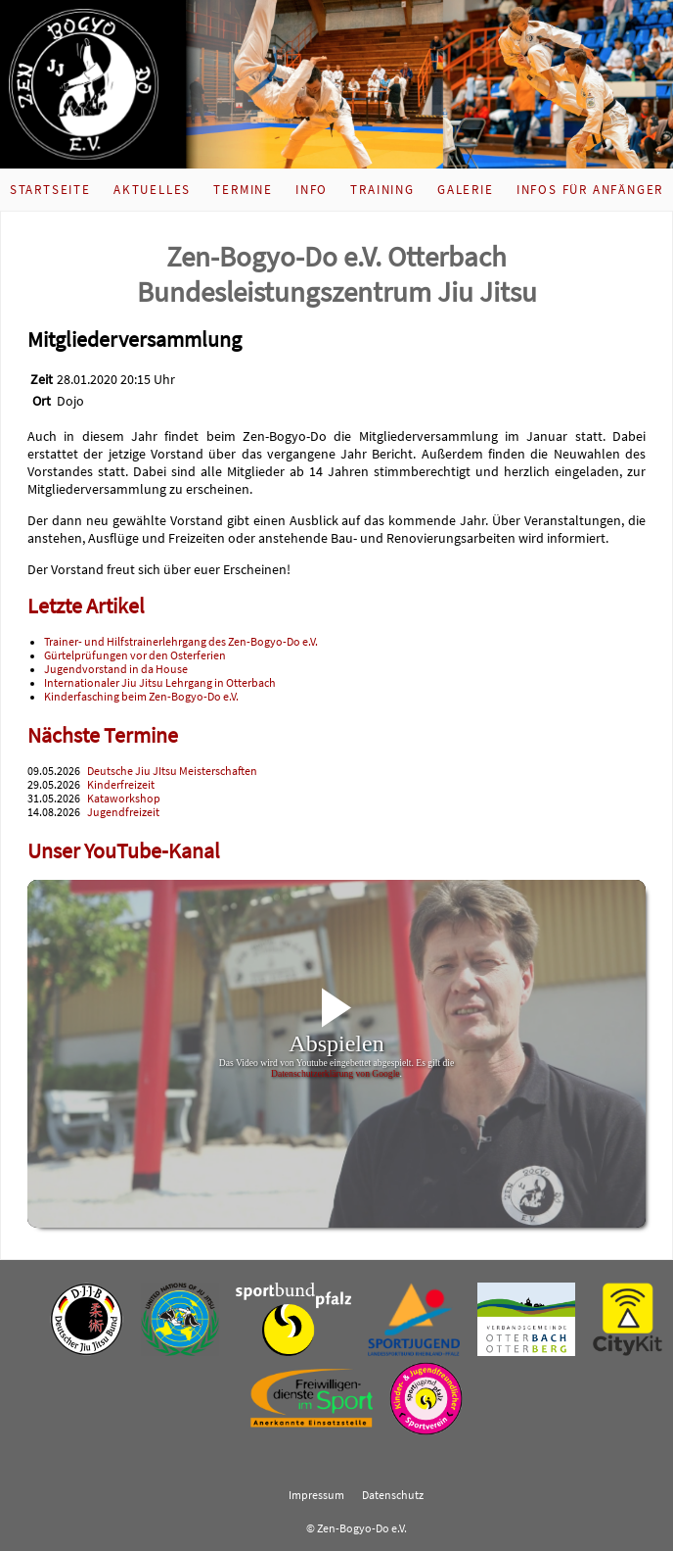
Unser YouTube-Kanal (123, 851)
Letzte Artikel (86, 606)
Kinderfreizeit (121, 785)
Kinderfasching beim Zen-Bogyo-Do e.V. (141, 696)
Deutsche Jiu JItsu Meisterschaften (172, 771)
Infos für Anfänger (589, 189)
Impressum (316, 1495)
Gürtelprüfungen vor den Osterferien (135, 655)
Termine (243, 189)
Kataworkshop (123, 798)
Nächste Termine (102, 735)
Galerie (465, 189)
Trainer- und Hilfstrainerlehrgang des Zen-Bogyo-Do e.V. (181, 642)
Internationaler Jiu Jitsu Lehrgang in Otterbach (160, 683)
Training (382, 189)
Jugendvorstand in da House (116, 669)
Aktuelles (152, 189)
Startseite (50, 189)
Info (311, 189)
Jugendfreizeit (123, 812)
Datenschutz (393, 1495)
